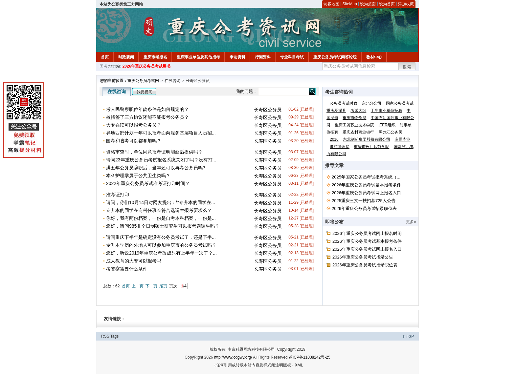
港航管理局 (339, 146)
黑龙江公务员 (390, 132)
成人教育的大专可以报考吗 (133, 260)
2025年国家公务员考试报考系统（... (366, 177)
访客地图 (331, 4)
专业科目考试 (292, 57)
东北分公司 (371, 103)
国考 (103, 66)
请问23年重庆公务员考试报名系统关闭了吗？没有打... (161, 159)
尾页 (163, 286)
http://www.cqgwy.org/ (233, 357)
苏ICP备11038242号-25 (309, 357)
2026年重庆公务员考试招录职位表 (364, 208)
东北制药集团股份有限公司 (366, 139)
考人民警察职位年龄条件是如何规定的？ (147, 109)
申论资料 (237, 57)
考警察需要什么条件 (126, 268)
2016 (334, 139)
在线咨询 (172, 80)
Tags (114, 336)
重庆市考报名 (155, 57)
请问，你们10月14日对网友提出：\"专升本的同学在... (160, 202)
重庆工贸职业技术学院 (354, 125)
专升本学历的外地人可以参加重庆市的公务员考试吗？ (161, 245)
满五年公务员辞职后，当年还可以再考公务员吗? (155, 167)
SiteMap (350, 4)
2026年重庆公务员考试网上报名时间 (367, 233)
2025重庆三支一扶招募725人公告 (363, 200)
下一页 (151, 286)
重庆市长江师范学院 (371, 146)
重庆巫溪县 (336, 110)
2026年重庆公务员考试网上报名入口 (366, 192)
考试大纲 (358, 110)
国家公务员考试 (400, 103)
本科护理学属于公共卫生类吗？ (138, 175)
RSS (105, 336)
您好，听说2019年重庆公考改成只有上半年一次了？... (161, 253)
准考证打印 (117, 194)
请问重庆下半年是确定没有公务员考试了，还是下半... (161, 237)
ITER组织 (387, 125)
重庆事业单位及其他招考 (198, 57)
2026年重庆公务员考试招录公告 (362, 257)
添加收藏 (406, 4)
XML (299, 365)
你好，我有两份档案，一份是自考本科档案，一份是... (161, 218)
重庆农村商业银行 (358, 132)
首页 (105, 57)
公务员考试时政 (343, 103)
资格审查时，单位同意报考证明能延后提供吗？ (154, 152)
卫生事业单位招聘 (386, 110)
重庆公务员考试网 (143, 80)
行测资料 (263, 57)
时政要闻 (126, 57)
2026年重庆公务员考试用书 (147, 66)
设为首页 (387, 4)
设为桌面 (368, 4)
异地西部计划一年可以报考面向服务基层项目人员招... (161, 132)
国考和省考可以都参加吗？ (133, 140)
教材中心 (374, 57)
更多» (411, 221)
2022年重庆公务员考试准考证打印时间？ (148, 183)
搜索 (407, 67)
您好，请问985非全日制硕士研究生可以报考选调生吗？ (162, 226)
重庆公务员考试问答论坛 (335, 57)
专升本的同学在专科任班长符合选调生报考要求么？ (159, 210)
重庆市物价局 (354, 117)
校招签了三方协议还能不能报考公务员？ (147, 117)
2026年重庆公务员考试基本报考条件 (366, 184)
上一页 (138, 286)
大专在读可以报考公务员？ (133, 125)
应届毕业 (402, 139)
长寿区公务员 (267, 109)
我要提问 (144, 92)
